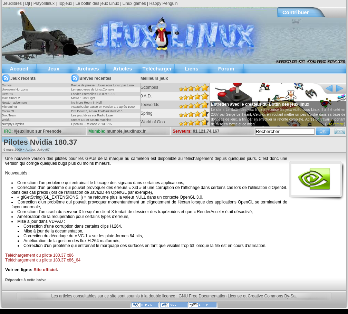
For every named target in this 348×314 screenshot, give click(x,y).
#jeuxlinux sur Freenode (37, 131)
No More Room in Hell (86, 102)
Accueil (19, 69)
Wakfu (6, 120)
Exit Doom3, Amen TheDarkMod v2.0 (96, 111)
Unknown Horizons (15, 89)
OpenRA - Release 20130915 (91, 124)
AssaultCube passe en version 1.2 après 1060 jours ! (103, 109)
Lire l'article (335, 124)
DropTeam (9, 115)
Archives (88, 69)
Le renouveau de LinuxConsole (92, 89)
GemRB (7, 94)
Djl (27, 3)
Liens (191, 69)
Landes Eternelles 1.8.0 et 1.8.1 (93, 94)
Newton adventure (14, 102)
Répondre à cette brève (25, 280)
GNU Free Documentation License (210, 296)
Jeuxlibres (12, 3)
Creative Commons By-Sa (272, 296)
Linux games (134, 3)
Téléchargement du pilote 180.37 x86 (39, 255)
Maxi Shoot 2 (11, 98)
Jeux (53, 69)
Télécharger (157, 69)
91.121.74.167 (206, 131)
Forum (226, 69)
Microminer (9, 106)
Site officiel (45, 269)
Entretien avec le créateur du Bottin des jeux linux (260, 104)
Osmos (7, 85)
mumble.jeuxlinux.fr (126, 131)
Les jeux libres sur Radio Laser (92, 115)
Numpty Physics (13, 124)
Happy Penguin (163, 3)
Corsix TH (9, 111)
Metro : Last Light (83, 98)
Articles (122, 69)
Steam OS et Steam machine (91, 120)
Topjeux (65, 3)
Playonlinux (44, 3)
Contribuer (295, 12)
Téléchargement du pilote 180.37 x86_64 (42, 260)
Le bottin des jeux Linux (97, 3)
